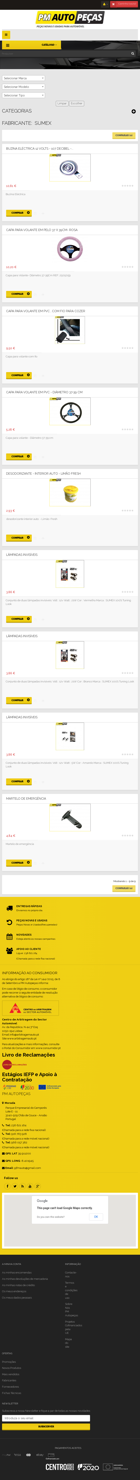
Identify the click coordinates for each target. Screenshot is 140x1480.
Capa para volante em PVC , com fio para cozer (45, 311)
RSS (22, 1186)
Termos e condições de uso (71, 1290)
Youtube (30, 1186)
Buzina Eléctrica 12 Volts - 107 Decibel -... (39, 148)
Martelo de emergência (26, 798)
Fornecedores (10, 1386)
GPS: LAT (9, 1153)
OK (96, 1216)
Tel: (6, 1125)
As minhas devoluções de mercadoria (25, 1278)
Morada (8, 1102)
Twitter (15, 1186)
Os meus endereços (14, 1291)
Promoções (9, 1361)
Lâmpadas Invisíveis (21, 555)
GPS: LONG (11, 1160)
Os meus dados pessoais (17, 1297)
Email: (8, 1167)
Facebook (7, 1186)
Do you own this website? (51, 1217)
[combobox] (23, 78)
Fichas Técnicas (11, 1393)
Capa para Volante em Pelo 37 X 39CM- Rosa (42, 230)
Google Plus (37, 1186)
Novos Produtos (11, 1367)
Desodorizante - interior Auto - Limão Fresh (43, 473)
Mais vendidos (10, 1374)
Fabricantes (9, 1380)
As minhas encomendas (17, 1272)
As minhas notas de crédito (18, 1285)
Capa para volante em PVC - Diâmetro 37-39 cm (44, 392)
